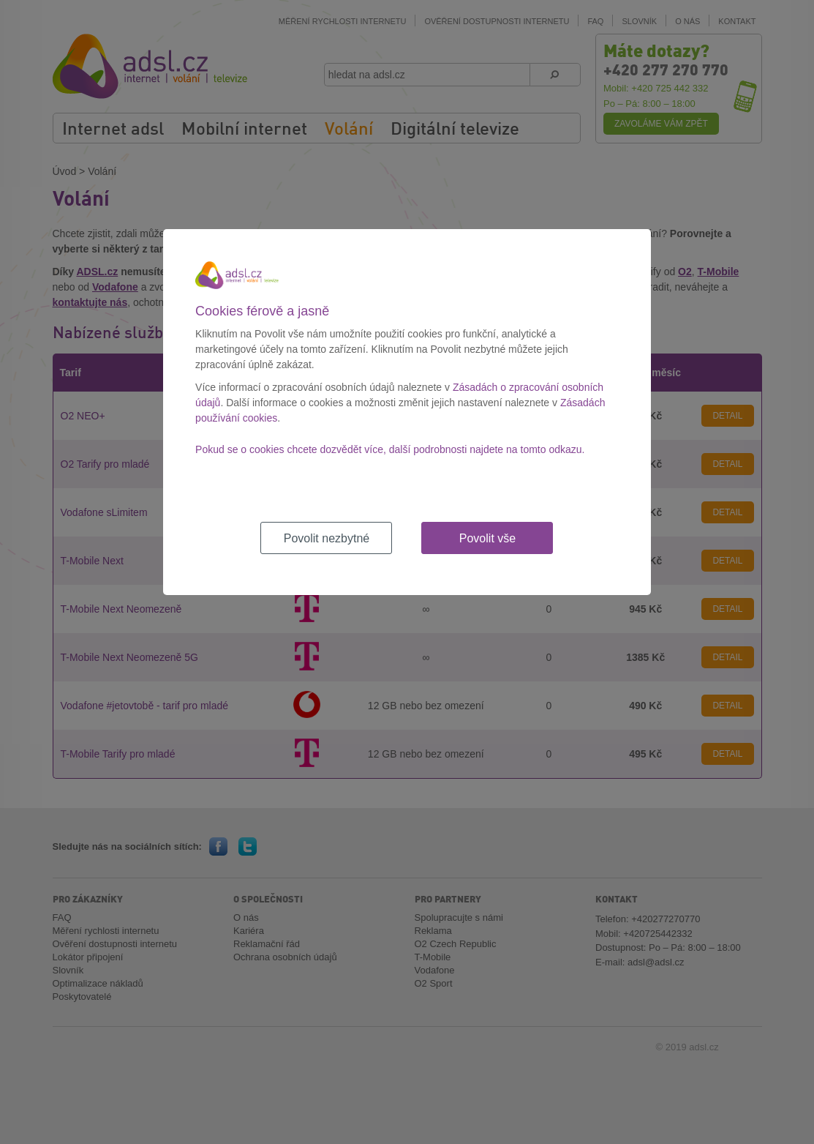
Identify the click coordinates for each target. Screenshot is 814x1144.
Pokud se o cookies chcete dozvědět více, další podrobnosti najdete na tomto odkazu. (389, 449)
